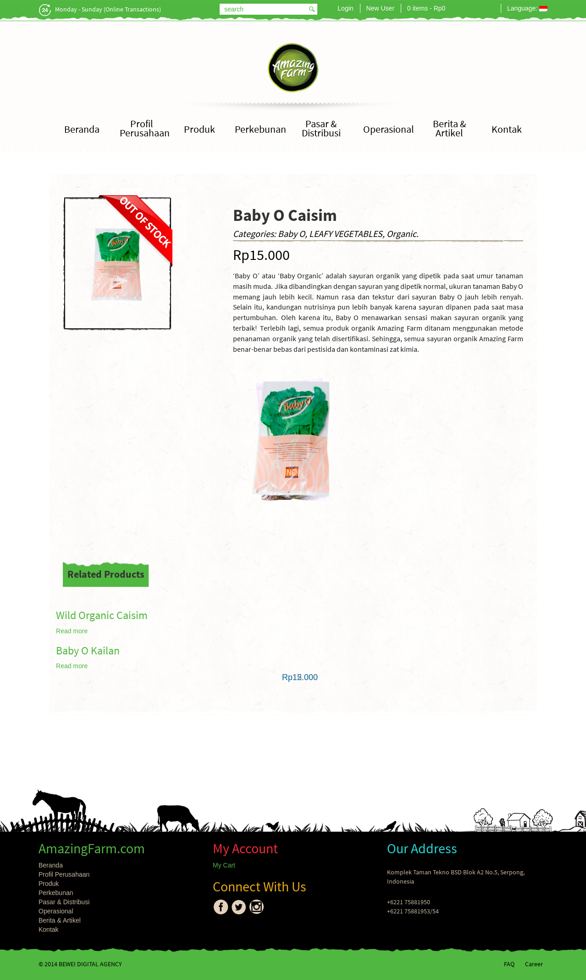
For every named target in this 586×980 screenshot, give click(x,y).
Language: (527, 8)
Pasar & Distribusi (321, 128)
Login (345, 8)
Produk (199, 129)
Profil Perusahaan (145, 128)
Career (534, 964)
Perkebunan (260, 129)
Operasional (388, 129)
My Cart (224, 865)
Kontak (507, 129)
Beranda (82, 129)
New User (380, 8)
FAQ (509, 964)
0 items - (426, 8)
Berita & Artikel (449, 128)
